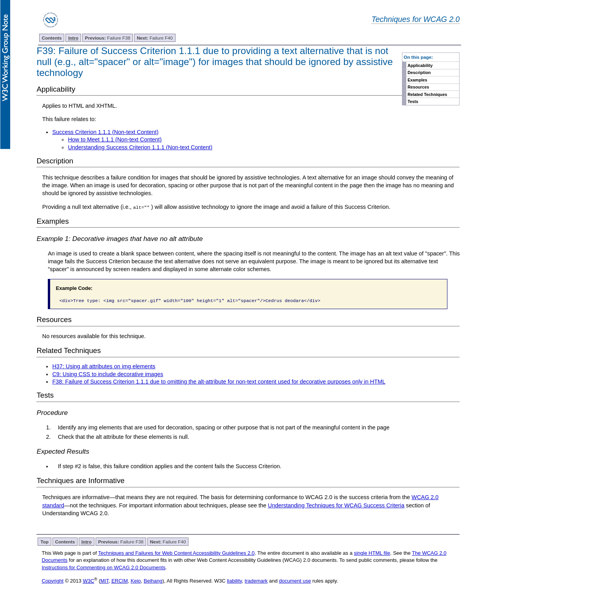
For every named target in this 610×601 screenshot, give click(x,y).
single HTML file (372, 553)
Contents (52, 37)
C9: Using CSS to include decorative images (107, 374)
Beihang (153, 581)
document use (295, 581)
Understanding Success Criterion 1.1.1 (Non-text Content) (140, 147)
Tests (412, 101)
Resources (418, 87)
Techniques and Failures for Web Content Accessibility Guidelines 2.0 (176, 553)
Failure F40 (155, 37)
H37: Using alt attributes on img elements (103, 366)
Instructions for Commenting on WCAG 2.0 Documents (103, 567)
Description (419, 72)
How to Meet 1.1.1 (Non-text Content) (114, 139)
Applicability (420, 65)
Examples (417, 80)
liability (234, 581)
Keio (136, 581)
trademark (256, 581)
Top (44, 541)
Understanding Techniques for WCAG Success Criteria (336, 505)
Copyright (52, 581)
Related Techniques (427, 94)
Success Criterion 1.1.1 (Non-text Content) (105, 132)
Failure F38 (107, 37)
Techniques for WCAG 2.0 (415, 19)
